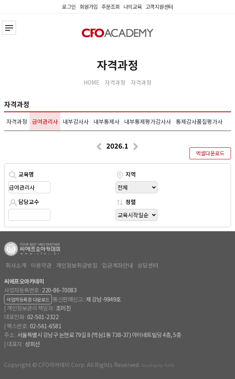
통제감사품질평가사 (199, 121)
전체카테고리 (9, 28)
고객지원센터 (159, 6)
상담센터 (147, 265)
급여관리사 (45, 121)
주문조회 (111, 6)
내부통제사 (106, 121)
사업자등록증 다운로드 (28, 299)
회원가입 (89, 6)
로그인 (69, 6)
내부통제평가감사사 (147, 121)
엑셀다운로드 (210, 153)
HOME (92, 82)
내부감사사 (76, 121)
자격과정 (115, 82)
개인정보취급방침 (77, 265)
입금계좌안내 (117, 265)
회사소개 (16, 265)
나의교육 (132, 6)
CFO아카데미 (117, 33)
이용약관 (41, 265)
